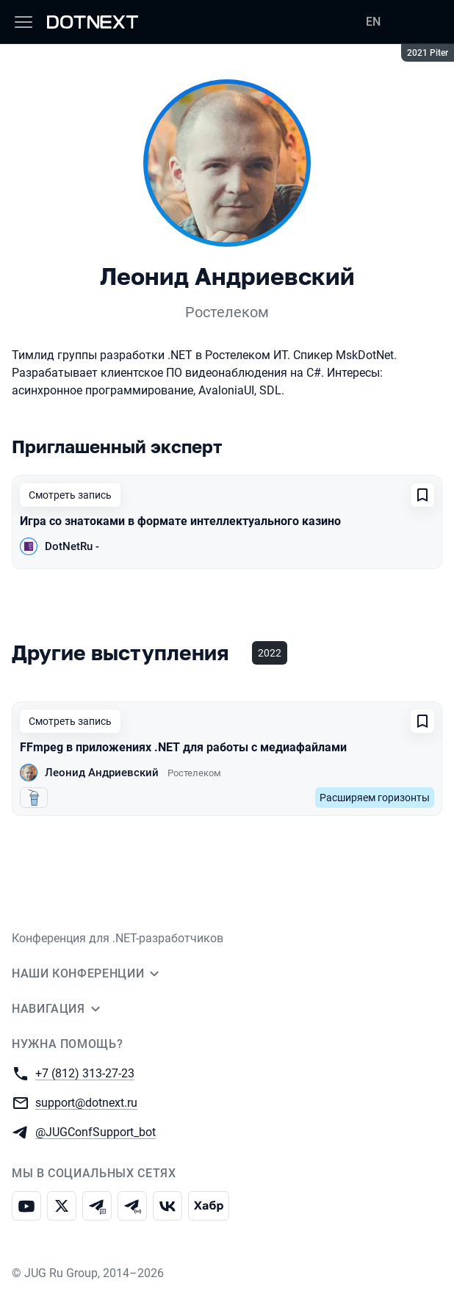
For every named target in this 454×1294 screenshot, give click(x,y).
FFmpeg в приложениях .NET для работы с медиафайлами (183, 747)
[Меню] (23, 22)
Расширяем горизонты (375, 797)
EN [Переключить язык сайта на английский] (373, 22)
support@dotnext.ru (86, 1102)
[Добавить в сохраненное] (422, 495)
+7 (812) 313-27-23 (84, 1072)
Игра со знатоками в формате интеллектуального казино (180, 521)
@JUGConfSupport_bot (95, 1131)
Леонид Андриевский (102, 772)
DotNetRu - (72, 546)
